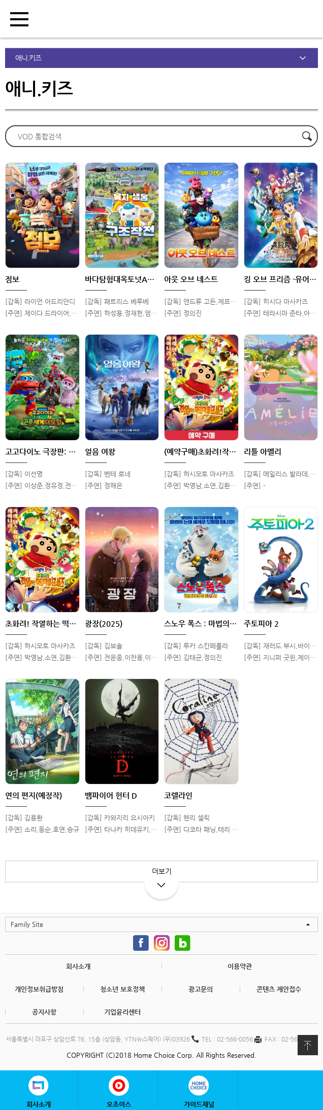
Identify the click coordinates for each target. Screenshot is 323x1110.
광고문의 (200, 989)
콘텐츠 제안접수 (278, 989)
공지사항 (44, 1012)
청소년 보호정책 (122, 989)
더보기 (161, 874)
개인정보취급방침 (39, 989)
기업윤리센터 (122, 1012)
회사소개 (78, 966)
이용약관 (240, 966)
